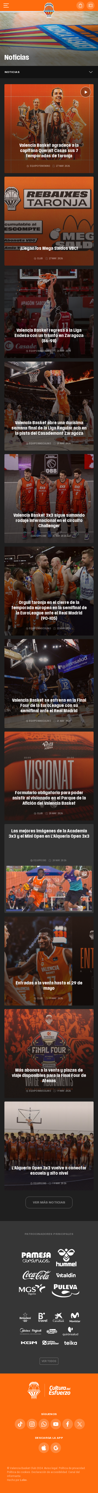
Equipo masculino (38, 351)
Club (38, 258)
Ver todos (49, 1361)
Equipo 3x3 (38, 536)
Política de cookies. (19, 1472)
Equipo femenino (38, 166)
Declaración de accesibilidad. (49, 1472)
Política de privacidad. (72, 1468)
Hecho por (17, 1480)
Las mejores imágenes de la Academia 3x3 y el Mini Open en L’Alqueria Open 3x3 (49, 834)
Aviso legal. (51, 1468)
